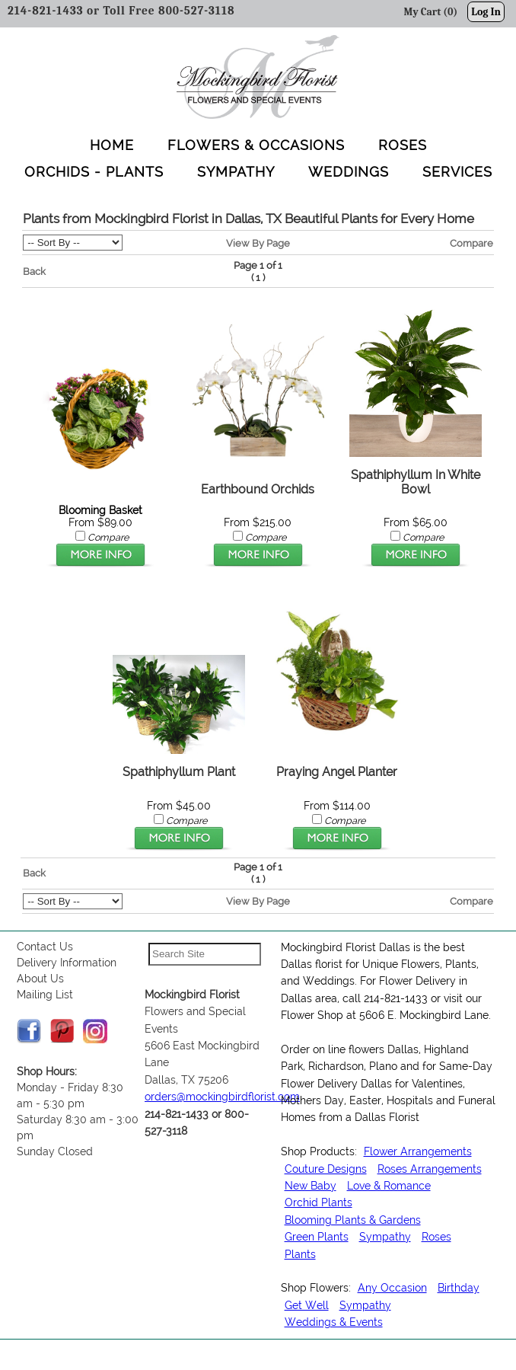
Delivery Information (66, 962)
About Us (40, 978)
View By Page (258, 243)
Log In (486, 11)
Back (34, 271)
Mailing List (45, 994)
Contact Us (45, 946)
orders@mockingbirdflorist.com (222, 1097)
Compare (471, 243)
